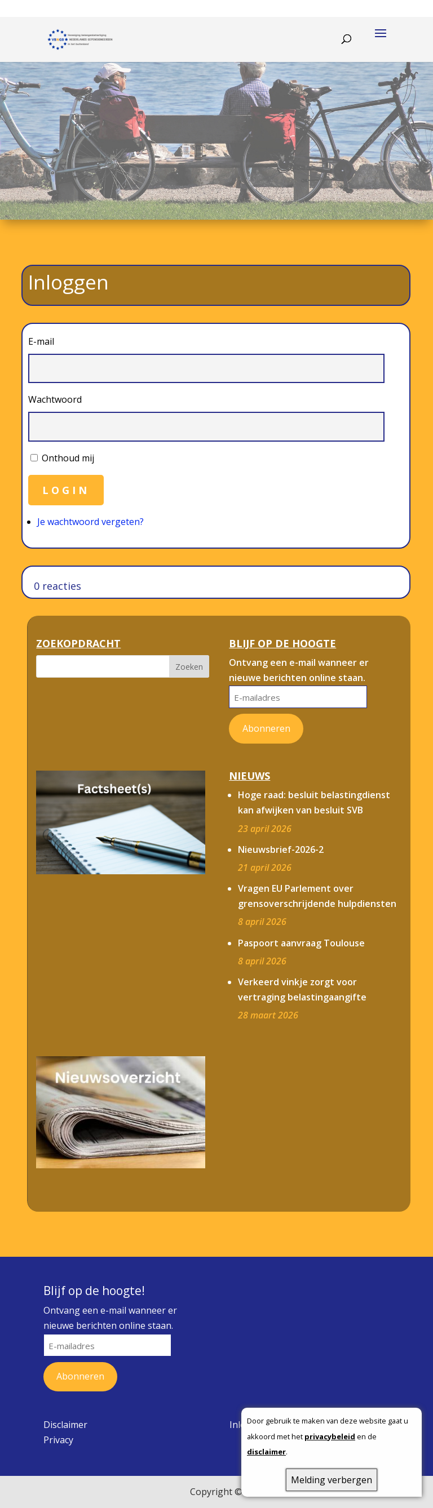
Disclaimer (65, 1424)
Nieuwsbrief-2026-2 (281, 849)
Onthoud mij (68, 458)
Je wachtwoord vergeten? (90, 521)
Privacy (58, 1440)
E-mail (41, 341)
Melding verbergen (331, 1480)
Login (66, 490)
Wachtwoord (55, 399)
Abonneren (266, 728)
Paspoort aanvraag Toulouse (301, 943)
